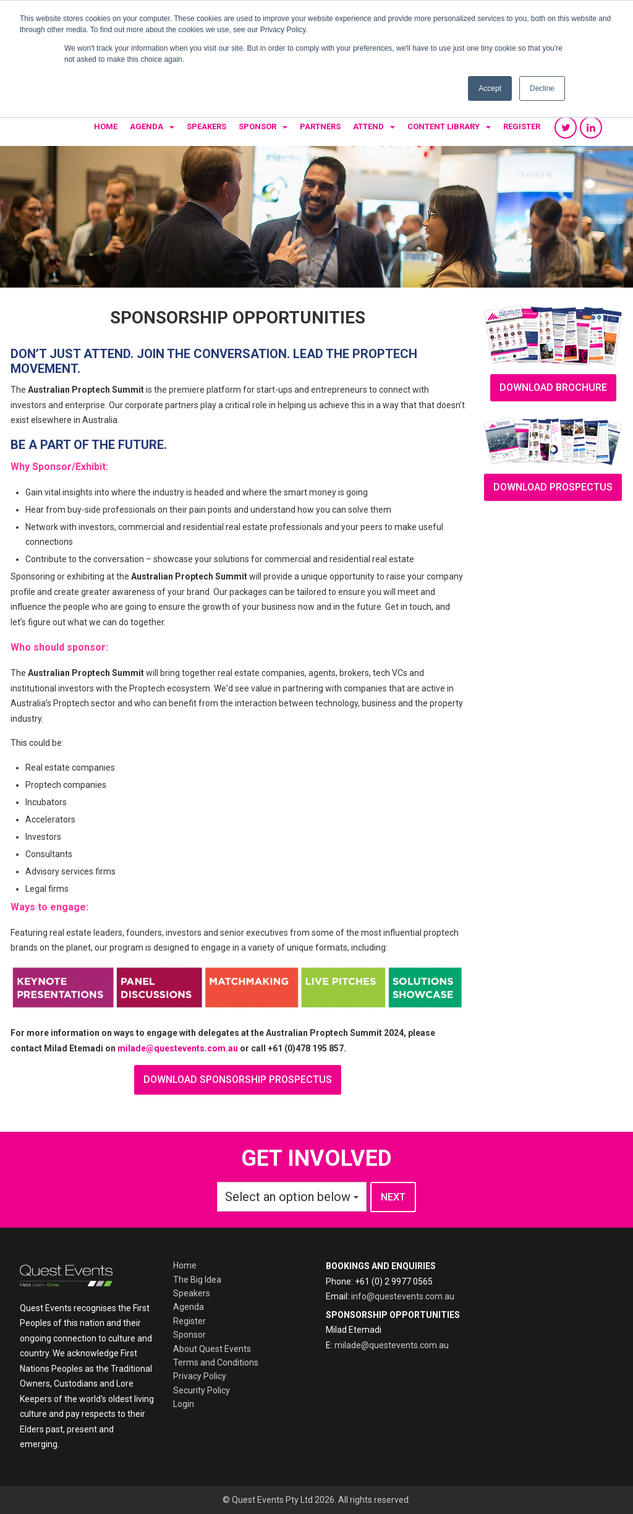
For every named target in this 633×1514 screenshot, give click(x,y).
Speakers (206, 126)
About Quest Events (212, 1349)
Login (183, 1404)
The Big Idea (197, 1280)
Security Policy (201, 1390)
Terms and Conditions (215, 1362)
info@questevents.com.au (402, 1296)
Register (521, 126)
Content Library (443, 126)
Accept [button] (489, 88)
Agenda (146, 126)
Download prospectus (553, 487)
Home (105, 126)
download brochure (553, 387)
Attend (368, 126)
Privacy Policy (199, 1376)
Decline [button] (542, 88)
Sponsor (257, 126)
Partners (320, 126)
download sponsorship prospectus (237, 1079)
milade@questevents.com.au (177, 1048)
